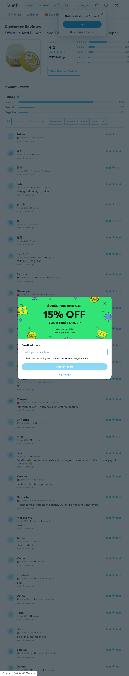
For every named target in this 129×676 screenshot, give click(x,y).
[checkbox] (23, 358)
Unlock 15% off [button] (64, 366)
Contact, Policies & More (20, 673)
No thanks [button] (65, 374)
